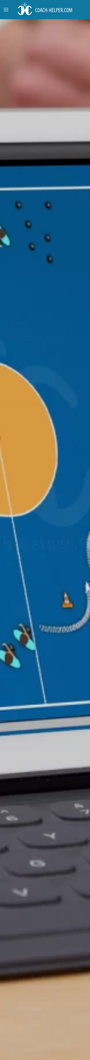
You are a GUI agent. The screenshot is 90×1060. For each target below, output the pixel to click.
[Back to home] (45, 9)
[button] (6, 9)
